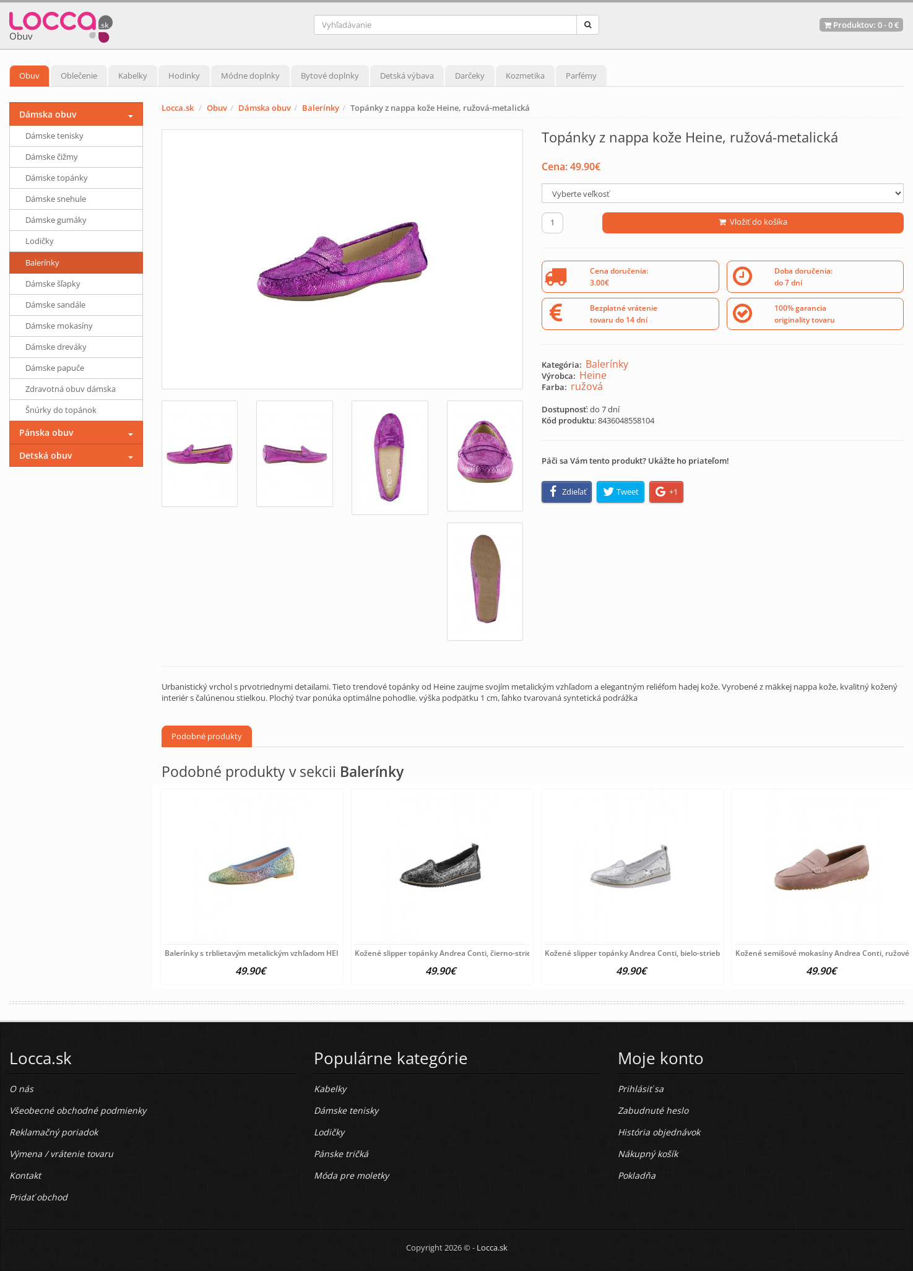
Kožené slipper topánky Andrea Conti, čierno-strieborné (453, 953)
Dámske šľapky (52, 283)
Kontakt (25, 1175)
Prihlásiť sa (641, 1089)
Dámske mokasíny (59, 325)
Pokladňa (637, 1175)
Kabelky (132, 75)
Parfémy (581, 75)
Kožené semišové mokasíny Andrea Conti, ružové (822, 953)
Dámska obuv (264, 107)
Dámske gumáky (56, 219)
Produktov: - (861, 24)
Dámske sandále (55, 304)
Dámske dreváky (56, 346)
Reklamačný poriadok (53, 1132)
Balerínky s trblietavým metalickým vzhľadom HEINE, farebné (272, 953)
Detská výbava (407, 75)
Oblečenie (79, 75)
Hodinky (184, 75)
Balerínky (320, 107)
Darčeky (470, 75)
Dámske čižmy (51, 156)
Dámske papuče (54, 367)
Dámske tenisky (54, 135)
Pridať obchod (38, 1197)
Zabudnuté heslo (653, 1110)
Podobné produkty (206, 736)
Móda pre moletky (351, 1175)
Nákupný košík (648, 1154)
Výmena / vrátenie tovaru (61, 1154)
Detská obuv (45, 455)
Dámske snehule (55, 198)
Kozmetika (525, 75)
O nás (21, 1089)
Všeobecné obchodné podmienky (77, 1110)
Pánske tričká (341, 1154)
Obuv (29, 75)
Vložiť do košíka (753, 221)
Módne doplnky (250, 75)
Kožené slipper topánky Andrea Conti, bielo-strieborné (641, 953)
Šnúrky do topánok (61, 409)
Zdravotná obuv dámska (70, 388)
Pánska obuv (46, 432)
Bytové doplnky (330, 75)
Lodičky (39, 240)
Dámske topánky (56, 177)
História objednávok (659, 1132)
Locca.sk (178, 107)
